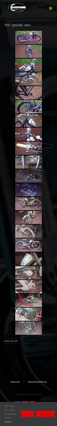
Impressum (15, 382)
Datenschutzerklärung (37, 382)
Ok (27, 414)
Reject (45, 414)
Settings (9, 422)
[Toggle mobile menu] (50, 8)
